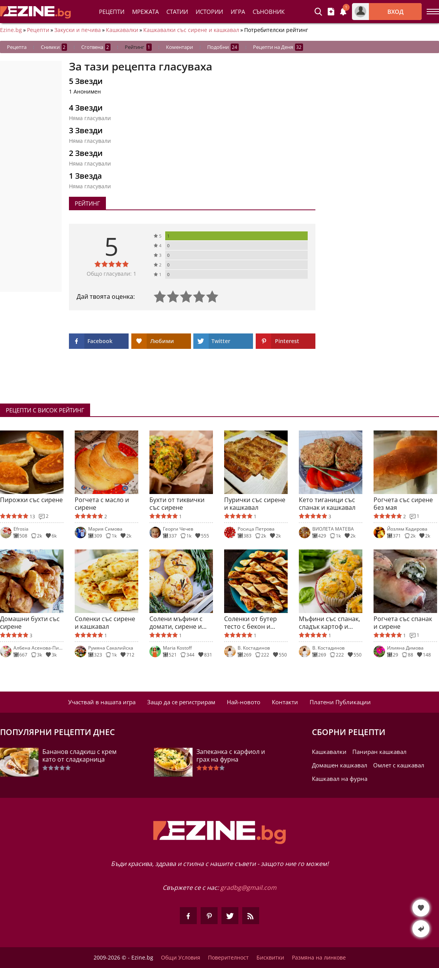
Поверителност (228, 957)
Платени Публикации (340, 702)
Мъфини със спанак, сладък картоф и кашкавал (329, 622)
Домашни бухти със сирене (30, 622)
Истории (209, 11)
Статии (177, 11)
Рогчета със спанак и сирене (403, 622)
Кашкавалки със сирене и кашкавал (191, 30)
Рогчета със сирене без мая (403, 503)
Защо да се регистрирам (181, 702)
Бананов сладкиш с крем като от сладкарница (79, 755)
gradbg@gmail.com (248, 887)
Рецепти (111, 11)
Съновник (269, 11)
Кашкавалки (122, 30)
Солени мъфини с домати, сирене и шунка (176, 622)
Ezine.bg (11, 30)
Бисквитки (270, 957)
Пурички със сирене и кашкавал (254, 503)
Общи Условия (180, 957)
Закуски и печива (77, 30)
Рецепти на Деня (278, 47)
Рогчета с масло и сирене (102, 503)
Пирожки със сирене (31, 500)
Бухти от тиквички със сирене (176, 503)
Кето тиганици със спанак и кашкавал (327, 503)
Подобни (223, 47)
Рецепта (17, 47)
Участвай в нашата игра (102, 702)
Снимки (54, 47)
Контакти (285, 702)
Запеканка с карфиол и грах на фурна (230, 755)
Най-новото (243, 702)
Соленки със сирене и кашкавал (105, 622)
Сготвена (96, 47)
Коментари (179, 47)
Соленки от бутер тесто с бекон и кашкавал (250, 622)
